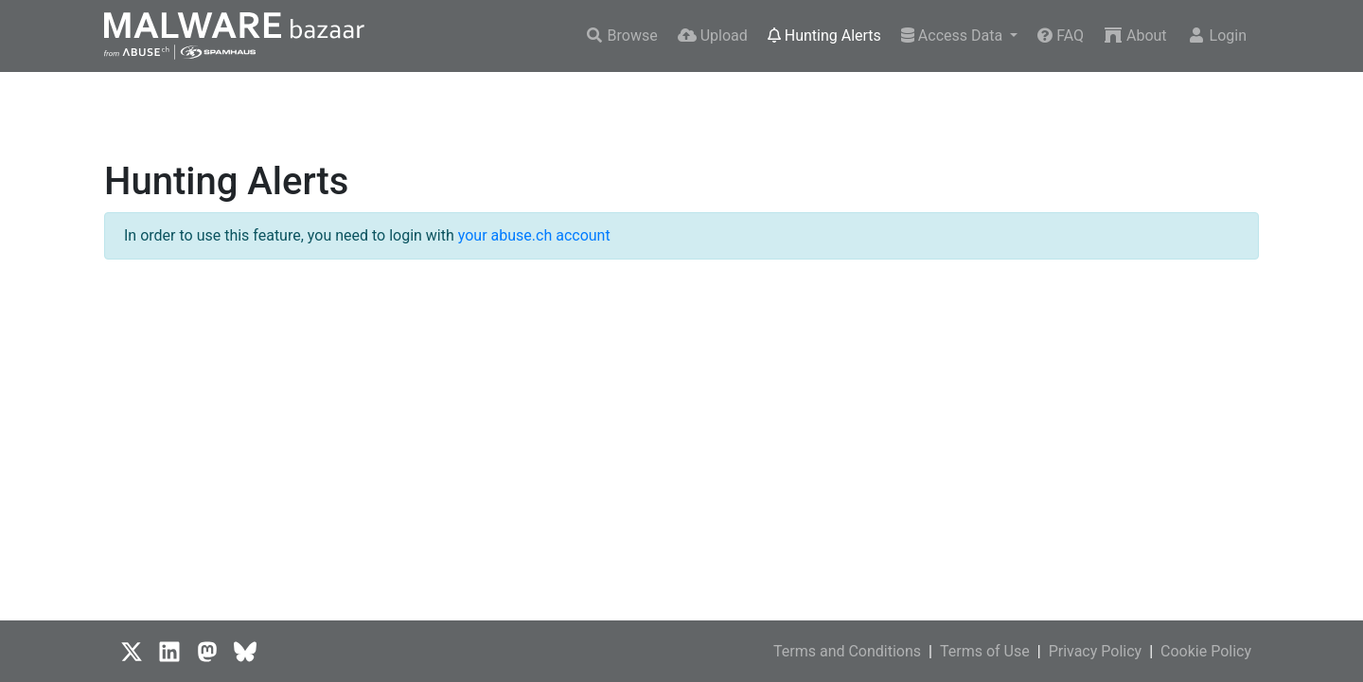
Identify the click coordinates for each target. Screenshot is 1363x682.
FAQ (1060, 36)
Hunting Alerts (824, 36)
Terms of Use (985, 651)
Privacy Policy (1095, 651)
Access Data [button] (953, 36)
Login (1217, 36)
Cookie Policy (1205, 651)
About (1135, 36)
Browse (621, 36)
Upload (713, 36)
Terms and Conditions (847, 651)
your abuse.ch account (534, 235)
